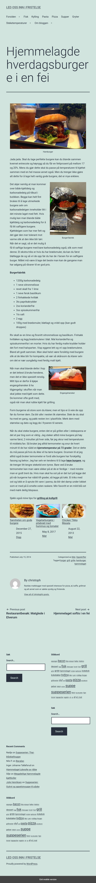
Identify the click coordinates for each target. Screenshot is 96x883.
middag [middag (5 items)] (79, 675)
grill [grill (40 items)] (84, 666)
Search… (10, 660)
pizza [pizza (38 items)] (77, 680)
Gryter (75, 16)
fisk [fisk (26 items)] (64, 666)
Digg (18, 537)
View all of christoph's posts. (36, 594)
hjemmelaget (80, 564)
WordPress (31, 863)
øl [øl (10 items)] (75, 697)
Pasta (45, 16)
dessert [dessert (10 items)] (54, 666)
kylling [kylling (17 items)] (65, 674)
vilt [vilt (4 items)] (70, 697)
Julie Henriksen (14, 782)
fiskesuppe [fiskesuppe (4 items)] (70, 667)
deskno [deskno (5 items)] (81, 661)
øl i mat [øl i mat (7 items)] (79, 697)
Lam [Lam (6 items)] (74, 675)
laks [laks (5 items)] (70, 675)
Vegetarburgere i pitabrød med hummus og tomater (48, 516)
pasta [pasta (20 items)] (69, 680)
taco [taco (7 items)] (73, 693)
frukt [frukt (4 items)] (79, 667)
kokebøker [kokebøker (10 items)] (56, 675)
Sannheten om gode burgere (22, 514)
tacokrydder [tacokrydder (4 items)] (79, 693)
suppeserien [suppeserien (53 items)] (61, 692)
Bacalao (20, 761)
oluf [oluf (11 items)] (61, 680)
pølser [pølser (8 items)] (53, 686)
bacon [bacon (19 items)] (61, 660)
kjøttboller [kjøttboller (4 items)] (78, 671)
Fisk (26, 16)
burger (63, 560)
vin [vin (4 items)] (72, 697)
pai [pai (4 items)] (64, 680)
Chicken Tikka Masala (74, 514)
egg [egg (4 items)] (60, 667)
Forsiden (11, 16)
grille (73, 560)
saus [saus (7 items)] (59, 686)
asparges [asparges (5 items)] (54, 661)
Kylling (35, 16)
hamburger (81, 560)
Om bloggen (41, 23)
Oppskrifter (81, 557)
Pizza (55, 16)
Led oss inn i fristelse (23, 7)
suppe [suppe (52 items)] (70, 686)
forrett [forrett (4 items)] (76, 667)
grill (68, 560)
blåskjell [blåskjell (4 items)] (71, 661)
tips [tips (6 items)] (84, 693)
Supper (65, 16)
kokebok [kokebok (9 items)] (85, 671)
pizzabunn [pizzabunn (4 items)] (84, 680)
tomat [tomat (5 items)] (53, 697)
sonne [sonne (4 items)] (63, 686)
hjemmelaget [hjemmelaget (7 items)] (65, 671)
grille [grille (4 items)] (52, 671)
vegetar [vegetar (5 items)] (66, 697)
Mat (44, 535)
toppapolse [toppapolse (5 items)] (59, 697)
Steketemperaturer (16, 23)
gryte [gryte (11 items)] (57, 671)
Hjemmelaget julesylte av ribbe (21, 769)
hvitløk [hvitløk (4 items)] (73, 671)
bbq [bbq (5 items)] (67, 661)
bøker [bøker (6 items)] (76, 661)
